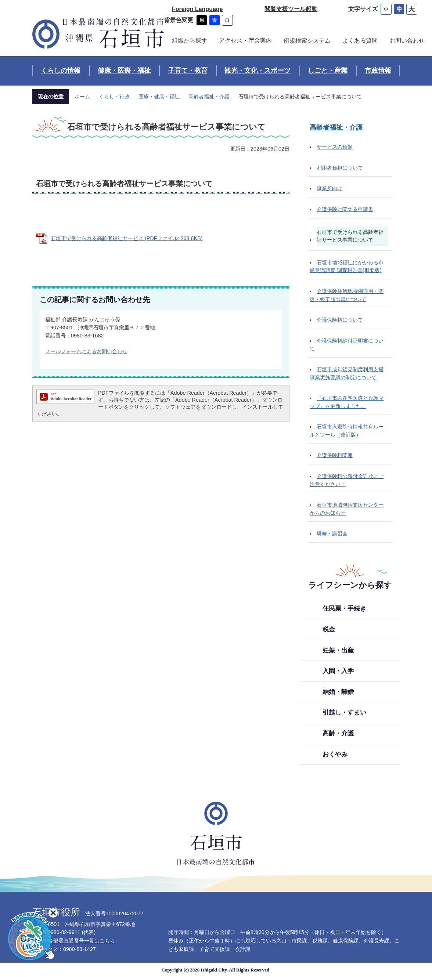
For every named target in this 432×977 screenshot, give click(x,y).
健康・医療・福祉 (124, 70)
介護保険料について (340, 320)
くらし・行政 (114, 96)
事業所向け (329, 188)
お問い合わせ (407, 40)
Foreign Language (197, 9)
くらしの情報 (60, 70)
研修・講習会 (332, 533)
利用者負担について (340, 168)
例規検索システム (307, 40)
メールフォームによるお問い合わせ (86, 351)
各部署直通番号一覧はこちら (81, 941)
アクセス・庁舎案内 (245, 40)
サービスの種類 (335, 147)
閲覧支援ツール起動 (290, 9)
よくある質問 (360, 40)
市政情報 (378, 70)
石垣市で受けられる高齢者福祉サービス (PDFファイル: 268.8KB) (127, 238)
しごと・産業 (328, 70)
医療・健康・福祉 (159, 96)
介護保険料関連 (335, 455)
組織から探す (189, 40)
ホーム (82, 96)
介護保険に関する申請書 (345, 209)
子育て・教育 (188, 70)
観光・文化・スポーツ (257, 70)
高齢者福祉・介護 (209, 96)
